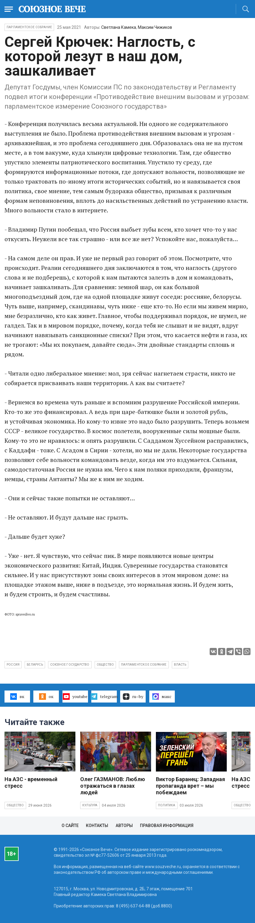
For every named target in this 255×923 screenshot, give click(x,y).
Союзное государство (70, 664)
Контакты (97, 825)
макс (162, 696)
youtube (75, 696)
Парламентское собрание (143, 664)
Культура (90, 805)
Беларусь (35, 664)
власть (180, 664)
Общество (15, 805)
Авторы (124, 825)
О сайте (70, 825)
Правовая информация (166, 825)
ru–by (133, 696)
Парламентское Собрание (29, 27)
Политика (166, 805)
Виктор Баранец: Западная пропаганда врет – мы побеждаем (190, 786)
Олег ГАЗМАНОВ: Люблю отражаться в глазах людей (112, 786)
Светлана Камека (118, 27)
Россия (13, 664)
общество (105, 664)
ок (46, 696)
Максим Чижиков (155, 27)
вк (17, 696)
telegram (104, 696)
